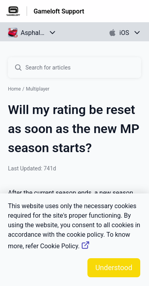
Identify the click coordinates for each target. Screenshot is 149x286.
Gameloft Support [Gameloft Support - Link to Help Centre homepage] (58, 11)
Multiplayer (37, 89)
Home (14, 89)
